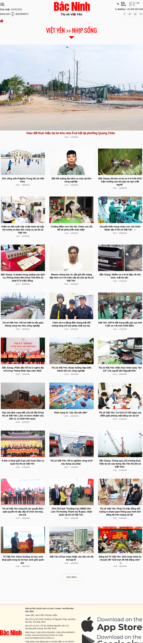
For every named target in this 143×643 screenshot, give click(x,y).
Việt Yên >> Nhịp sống (71, 30)
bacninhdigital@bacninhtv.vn (39, 638)
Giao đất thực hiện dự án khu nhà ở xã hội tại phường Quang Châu (70, 133)
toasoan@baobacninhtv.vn (45, 635)
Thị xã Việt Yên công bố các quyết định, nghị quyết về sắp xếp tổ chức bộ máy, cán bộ (23, 511)
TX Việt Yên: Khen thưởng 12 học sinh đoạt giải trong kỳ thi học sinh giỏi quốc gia (23, 560)
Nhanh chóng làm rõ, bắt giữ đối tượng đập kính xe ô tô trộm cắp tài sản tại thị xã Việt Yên (71, 277)
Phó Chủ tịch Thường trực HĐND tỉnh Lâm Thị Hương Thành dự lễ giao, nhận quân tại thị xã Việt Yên (71, 511)
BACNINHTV (22, 14)
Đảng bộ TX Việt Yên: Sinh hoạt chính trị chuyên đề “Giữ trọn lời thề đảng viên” (120, 560)
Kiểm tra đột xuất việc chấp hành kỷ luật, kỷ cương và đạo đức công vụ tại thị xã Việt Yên (23, 229)
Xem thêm (72, 577)
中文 (13, 14)
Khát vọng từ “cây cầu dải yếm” (71, 412)
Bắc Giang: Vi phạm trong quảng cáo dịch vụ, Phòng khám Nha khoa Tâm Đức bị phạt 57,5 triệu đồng (23, 277)
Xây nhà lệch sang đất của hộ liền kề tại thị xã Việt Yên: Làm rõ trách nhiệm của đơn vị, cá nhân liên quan (23, 415)
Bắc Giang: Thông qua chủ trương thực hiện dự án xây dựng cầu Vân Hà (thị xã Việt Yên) (120, 464)
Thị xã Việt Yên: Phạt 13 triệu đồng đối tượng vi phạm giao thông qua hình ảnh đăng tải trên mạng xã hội (120, 511)
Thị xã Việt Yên (71, 14)
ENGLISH (5, 14)
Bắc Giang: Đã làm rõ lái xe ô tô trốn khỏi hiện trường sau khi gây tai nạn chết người (120, 181)
